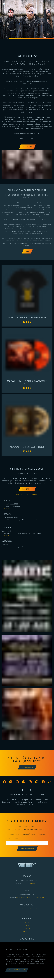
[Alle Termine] (27, 489)
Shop (27, 922)
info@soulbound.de (30, 909)
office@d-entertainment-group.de (30, 897)
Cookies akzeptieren (17, 970)
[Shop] (27, 251)
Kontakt (27, 931)
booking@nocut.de (30, 883)
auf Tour (23, 76)
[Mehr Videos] (27, 146)
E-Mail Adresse (12, 839)
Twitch (27, 928)
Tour (27, 925)
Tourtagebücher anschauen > (27, 494)
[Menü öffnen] (50, 4)
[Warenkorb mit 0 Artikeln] (3, 3)
